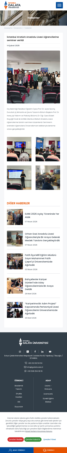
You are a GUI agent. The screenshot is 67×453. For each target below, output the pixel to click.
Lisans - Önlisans (48, 387)
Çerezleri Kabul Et (33, 439)
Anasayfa (8, 28)
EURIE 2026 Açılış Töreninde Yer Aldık (42, 215)
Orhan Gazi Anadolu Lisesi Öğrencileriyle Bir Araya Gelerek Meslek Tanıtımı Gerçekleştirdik (42, 237)
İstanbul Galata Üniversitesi (13, 5)
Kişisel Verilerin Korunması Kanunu (38, 431)
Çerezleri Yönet (49, 439)
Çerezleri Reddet (15, 439)
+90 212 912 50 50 (35, 363)
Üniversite (18, 28)
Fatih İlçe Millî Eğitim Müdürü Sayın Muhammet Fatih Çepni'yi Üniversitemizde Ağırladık (40, 260)
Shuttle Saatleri (19, 395)
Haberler (28, 28)
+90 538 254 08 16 (34, 371)
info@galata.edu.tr (35, 367)
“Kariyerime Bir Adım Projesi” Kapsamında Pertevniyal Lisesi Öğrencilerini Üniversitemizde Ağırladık (42, 308)
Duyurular (19, 406)
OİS (18, 402)
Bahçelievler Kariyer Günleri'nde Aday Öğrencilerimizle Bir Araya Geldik (39, 284)
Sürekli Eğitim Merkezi (48, 400)
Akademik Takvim (19, 387)
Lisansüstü (48, 394)
